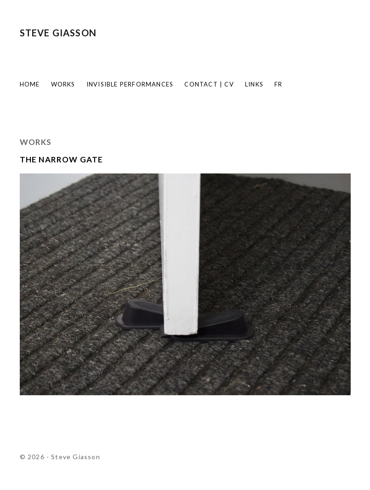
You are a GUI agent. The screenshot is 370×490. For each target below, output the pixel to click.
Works (63, 84)
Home (30, 84)
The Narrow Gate (61, 159)
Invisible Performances (129, 84)
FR (278, 84)
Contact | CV (208, 84)
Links (254, 84)
